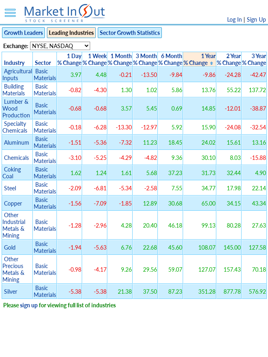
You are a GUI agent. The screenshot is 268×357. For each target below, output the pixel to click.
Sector (43, 62)
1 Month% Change (120, 59)
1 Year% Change (199, 59)
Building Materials (13, 90)
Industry (14, 62)
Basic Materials (45, 74)
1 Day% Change (69, 59)
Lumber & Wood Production (16, 108)
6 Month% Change (170, 59)
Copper (13, 203)
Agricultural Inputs (17, 74)
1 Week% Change (95, 59)
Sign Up (256, 19)
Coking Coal (11, 173)
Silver (10, 291)
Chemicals (16, 157)
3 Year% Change (254, 59)
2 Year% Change (229, 59)
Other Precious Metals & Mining (13, 269)
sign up (29, 305)
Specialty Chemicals (14, 127)
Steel (10, 188)
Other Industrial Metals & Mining (13, 225)
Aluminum (16, 142)
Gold (10, 247)
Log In (234, 19)
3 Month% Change (145, 59)
